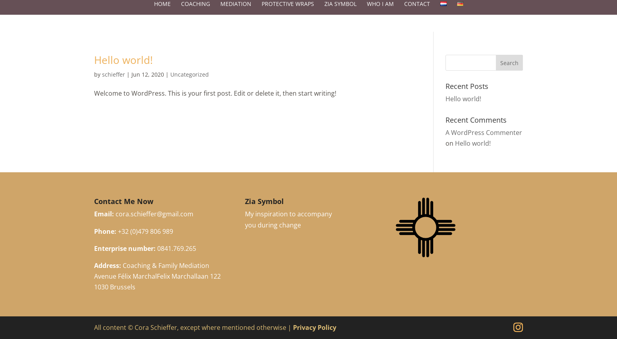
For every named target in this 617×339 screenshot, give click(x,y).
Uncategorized (189, 74)
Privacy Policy (314, 327)
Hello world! (123, 60)
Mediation (235, 12)
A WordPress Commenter (483, 132)
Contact (417, 12)
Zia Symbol (340, 12)
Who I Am (380, 12)
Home (162, 12)
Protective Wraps (288, 12)
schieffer (113, 74)
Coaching (195, 12)
